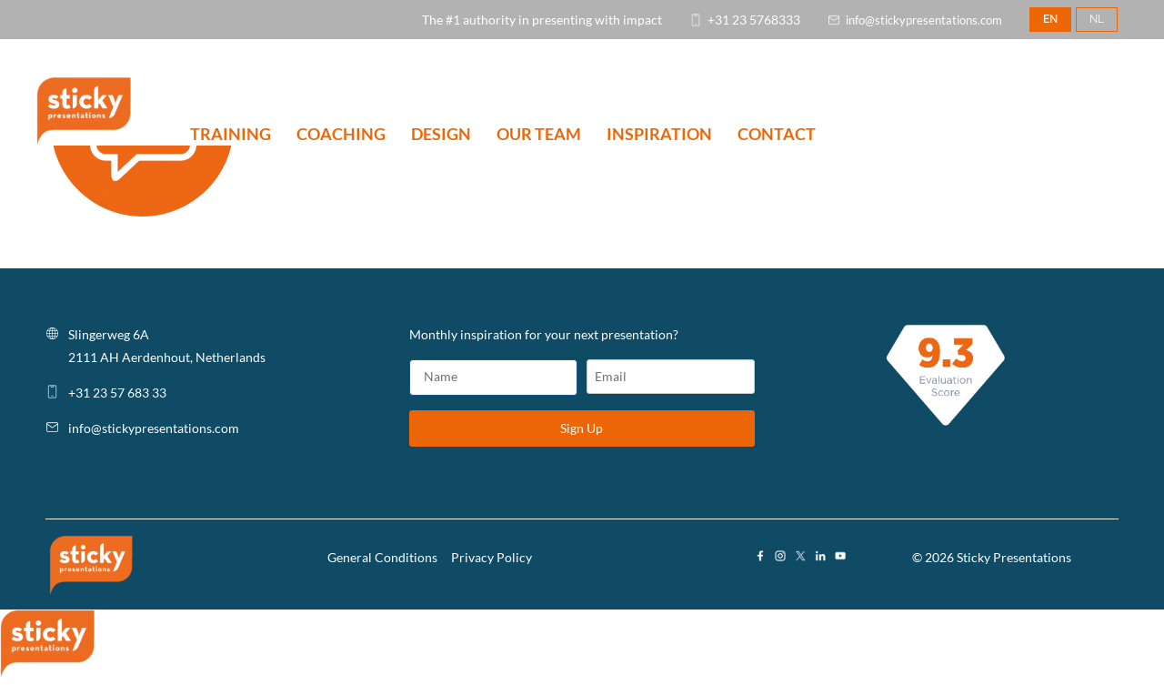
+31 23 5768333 (753, 19)
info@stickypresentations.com (924, 20)
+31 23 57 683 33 (117, 392)
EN (1050, 19)
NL (1096, 19)
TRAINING (230, 135)
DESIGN (441, 135)
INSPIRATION (659, 135)
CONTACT (777, 135)
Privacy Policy (491, 557)
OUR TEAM (539, 135)
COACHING (341, 135)
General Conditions (382, 557)
